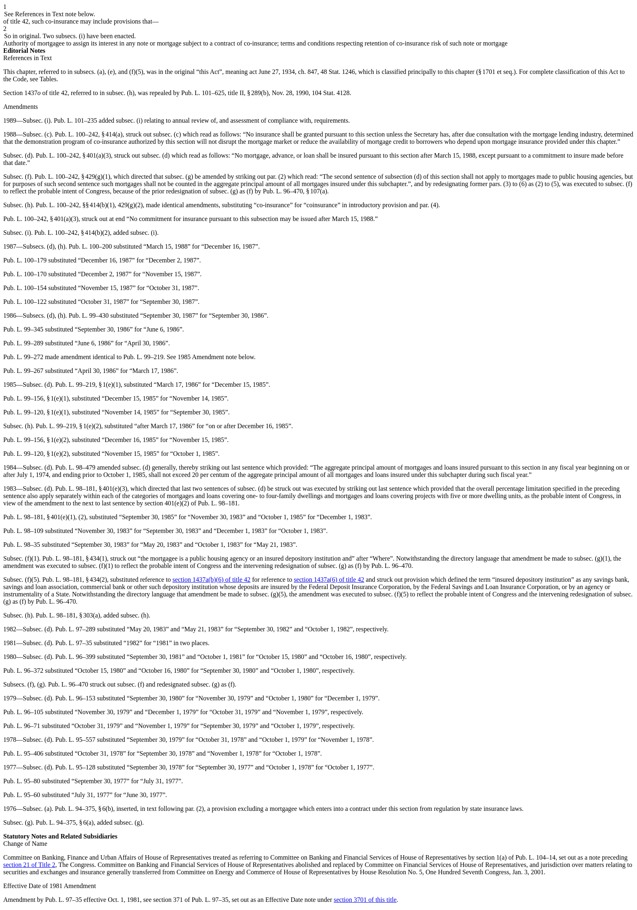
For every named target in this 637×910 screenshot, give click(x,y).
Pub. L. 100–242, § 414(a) (88, 134)
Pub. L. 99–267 (23, 370)
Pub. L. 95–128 (75, 767)
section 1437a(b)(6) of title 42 (212, 579)
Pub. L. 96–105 (23, 711)
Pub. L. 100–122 (25, 301)
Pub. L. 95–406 (23, 753)
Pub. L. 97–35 (73, 642)
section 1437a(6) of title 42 (329, 579)
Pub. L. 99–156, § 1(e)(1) (36, 398)
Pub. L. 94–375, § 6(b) (84, 808)
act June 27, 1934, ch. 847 (283, 71)
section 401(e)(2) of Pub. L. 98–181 (191, 503)
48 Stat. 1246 (338, 71)
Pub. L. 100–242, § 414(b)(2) (72, 232)
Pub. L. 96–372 (23, 670)
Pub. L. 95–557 (75, 739)
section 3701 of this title (365, 899)
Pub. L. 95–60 (21, 794)
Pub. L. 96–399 (75, 656)
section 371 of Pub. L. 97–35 (190, 899)
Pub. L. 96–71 (21, 725)
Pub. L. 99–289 (23, 343)
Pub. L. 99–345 (23, 329)
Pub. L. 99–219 (144, 356)
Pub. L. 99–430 (89, 315)
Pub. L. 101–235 (75, 120)
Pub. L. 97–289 (75, 629)
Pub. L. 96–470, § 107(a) (295, 191)
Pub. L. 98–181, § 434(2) (74, 579)
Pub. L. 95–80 (21, 781)
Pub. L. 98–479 (75, 467)
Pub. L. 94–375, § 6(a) (64, 822)
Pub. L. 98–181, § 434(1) (74, 558)
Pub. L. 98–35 (21, 544)
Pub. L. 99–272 (23, 356)
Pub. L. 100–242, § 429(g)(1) (72, 176)
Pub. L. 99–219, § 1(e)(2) (68, 425)
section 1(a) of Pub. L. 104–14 (515, 857)
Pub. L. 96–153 (75, 698)
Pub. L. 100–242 (57, 205)
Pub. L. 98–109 (23, 530)
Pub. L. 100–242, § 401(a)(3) (73, 155)
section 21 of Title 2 (29, 864)
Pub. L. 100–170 (25, 274)
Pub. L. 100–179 (25, 260)
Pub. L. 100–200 (90, 246)
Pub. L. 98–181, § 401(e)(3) (91, 488)
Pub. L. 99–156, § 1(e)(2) (36, 439)
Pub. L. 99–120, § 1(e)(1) (36, 412)
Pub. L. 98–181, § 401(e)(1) (39, 517)
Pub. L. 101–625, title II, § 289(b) (225, 92)
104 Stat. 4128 (330, 92)
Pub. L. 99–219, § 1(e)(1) (88, 384)
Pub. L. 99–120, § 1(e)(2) (36, 453)
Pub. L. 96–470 (391, 565)
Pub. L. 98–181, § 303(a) (68, 615)
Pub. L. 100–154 (25, 287)
